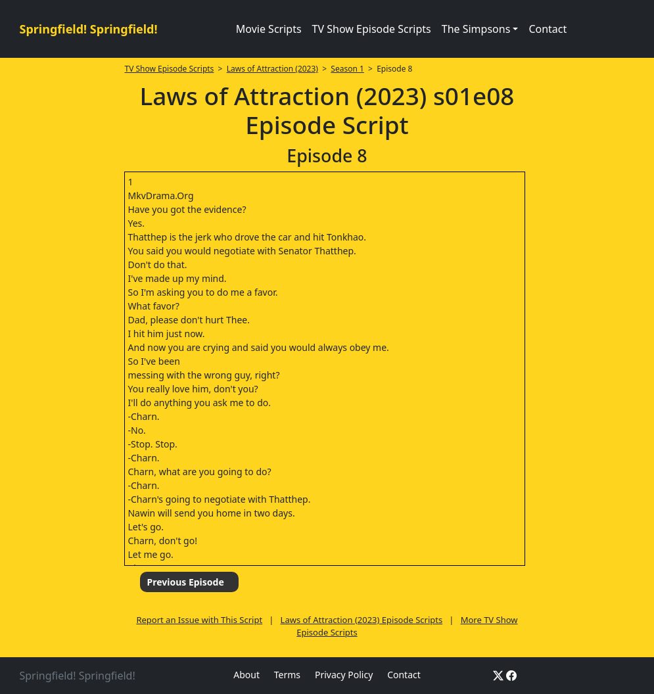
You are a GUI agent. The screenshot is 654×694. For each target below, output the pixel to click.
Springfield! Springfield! (89, 29)
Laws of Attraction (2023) (272, 68)
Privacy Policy (344, 674)
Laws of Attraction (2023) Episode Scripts (362, 620)
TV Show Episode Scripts (371, 29)
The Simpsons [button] (476, 29)
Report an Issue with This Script (199, 620)
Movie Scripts (269, 29)
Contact (547, 29)
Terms (287, 674)
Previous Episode (185, 582)
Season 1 (347, 68)
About (246, 674)
